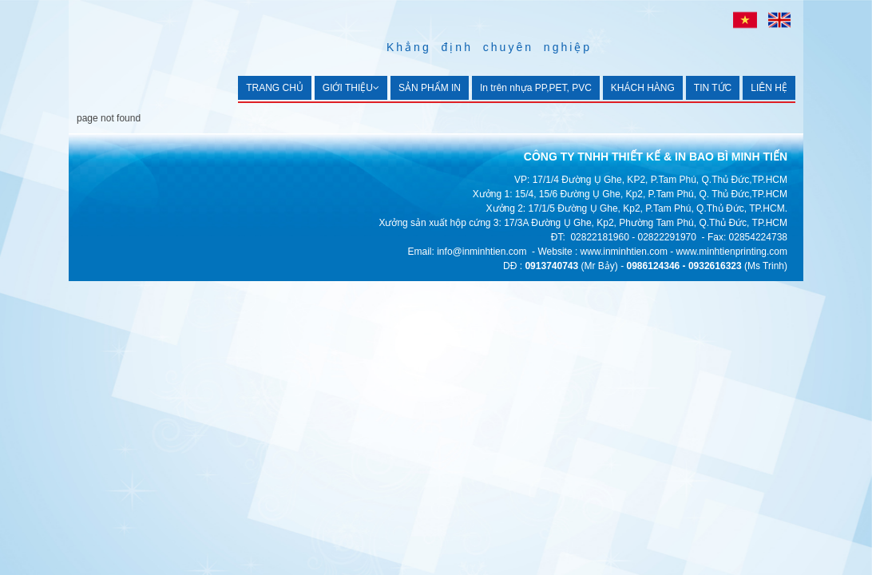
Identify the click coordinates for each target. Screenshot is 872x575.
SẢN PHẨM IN (429, 87)
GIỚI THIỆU (351, 87)
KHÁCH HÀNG (643, 87)
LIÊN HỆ (769, 87)
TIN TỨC (712, 87)
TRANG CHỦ (274, 87)
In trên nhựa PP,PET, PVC (536, 87)
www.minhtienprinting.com (731, 251)
